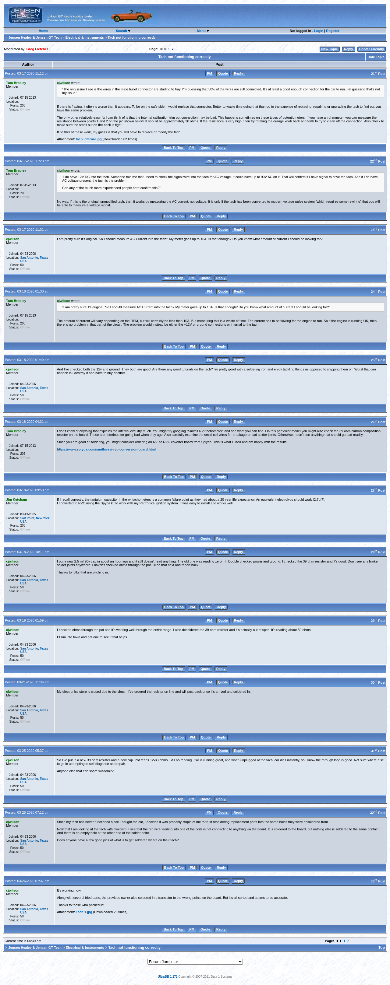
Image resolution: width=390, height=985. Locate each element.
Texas (44, 257)
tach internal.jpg (89, 139)
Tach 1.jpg (84, 912)
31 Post (378, 751)
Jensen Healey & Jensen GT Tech (35, 37)
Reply (348, 49)
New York (43, 518)
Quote (223, 73)
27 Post (378, 490)
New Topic (329, 49)
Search (122, 31)
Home (43, 31)
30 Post (378, 682)
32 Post (377, 813)
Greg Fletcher (37, 49)
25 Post (378, 360)
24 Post (378, 291)
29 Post (378, 620)
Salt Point (27, 518)
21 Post (378, 73)
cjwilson (63, 83)
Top (381, 947)
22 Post (377, 161)
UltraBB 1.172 (168, 976)
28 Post (378, 552)
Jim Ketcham (16, 499)
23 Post (378, 230)
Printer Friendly (371, 49)
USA (23, 261)
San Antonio (29, 257)
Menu (202, 31)
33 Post (378, 881)
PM (209, 73)
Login (318, 31)
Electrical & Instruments (85, 37)
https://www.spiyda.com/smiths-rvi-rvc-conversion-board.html (106, 449)
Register (332, 31)
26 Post (378, 422)
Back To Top (173, 147)
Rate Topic (376, 57)
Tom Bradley (16, 83)
